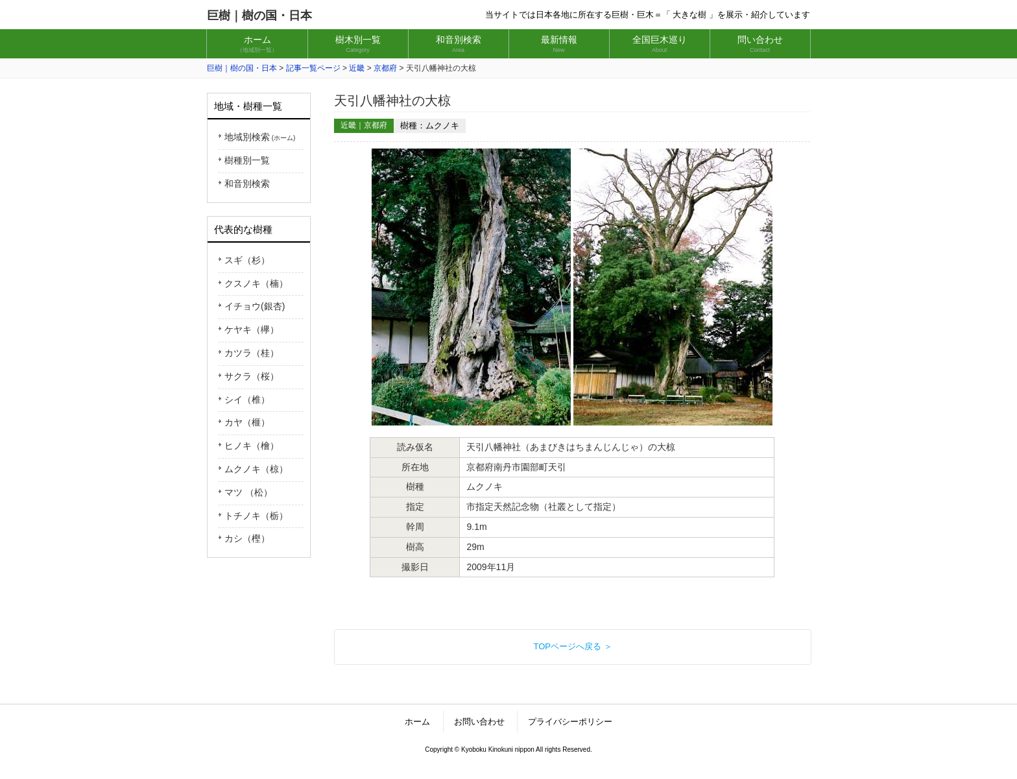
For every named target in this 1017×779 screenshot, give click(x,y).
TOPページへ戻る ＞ (572, 646)
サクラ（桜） (251, 376)
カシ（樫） (247, 538)
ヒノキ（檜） (251, 445)
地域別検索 (259, 137)
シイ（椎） (247, 399)
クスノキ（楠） (256, 283)
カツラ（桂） (251, 353)
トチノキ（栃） (256, 515)
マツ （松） (248, 492)
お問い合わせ (479, 721)
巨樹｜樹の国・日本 (259, 15)
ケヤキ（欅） (251, 329)
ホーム (417, 721)
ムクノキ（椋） (256, 469)
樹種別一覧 (247, 160)
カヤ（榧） (247, 422)
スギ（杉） (247, 260)
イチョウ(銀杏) (254, 306)
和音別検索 (247, 183)
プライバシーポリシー (570, 721)
